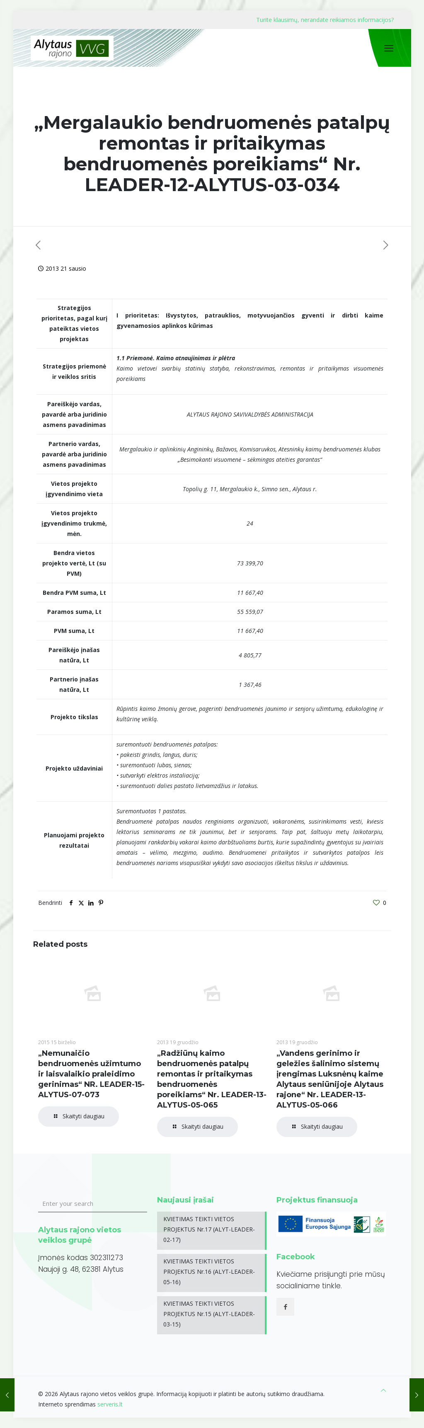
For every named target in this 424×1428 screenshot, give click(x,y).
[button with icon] (285, 1307)
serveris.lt (110, 1404)
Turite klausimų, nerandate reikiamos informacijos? (325, 20)
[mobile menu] (389, 48)
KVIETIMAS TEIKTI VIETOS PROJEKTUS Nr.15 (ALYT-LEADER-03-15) (209, 1314)
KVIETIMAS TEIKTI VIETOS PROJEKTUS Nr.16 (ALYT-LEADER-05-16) (209, 1271)
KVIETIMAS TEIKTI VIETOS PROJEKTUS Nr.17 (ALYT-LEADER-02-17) (209, 1229)
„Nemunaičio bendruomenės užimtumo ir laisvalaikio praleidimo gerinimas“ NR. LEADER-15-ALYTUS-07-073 (91, 1074)
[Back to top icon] (383, 1390)
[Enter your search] (93, 1203)
